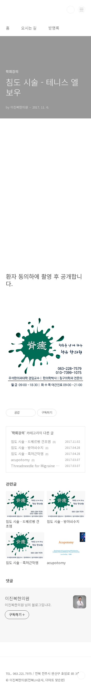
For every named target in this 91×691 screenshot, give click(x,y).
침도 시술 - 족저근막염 (27, 453)
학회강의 (18, 432)
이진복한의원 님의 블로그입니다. (28, 604)
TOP (81, 675)
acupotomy (20, 459)
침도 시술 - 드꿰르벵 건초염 (31, 441)
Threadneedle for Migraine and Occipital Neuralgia (35, 468)
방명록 (53, 28)
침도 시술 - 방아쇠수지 (27, 447)
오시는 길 (29, 28)
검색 (70, 9)
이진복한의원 (17, 598)
